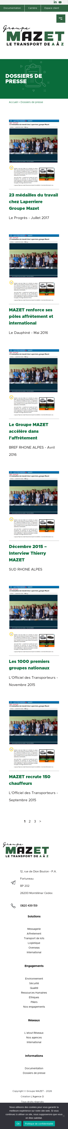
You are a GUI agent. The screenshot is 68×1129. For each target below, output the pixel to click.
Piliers (34, 1002)
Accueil (13, 102)
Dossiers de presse (34, 1073)
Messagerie (34, 929)
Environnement (34, 979)
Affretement (34, 934)
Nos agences (34, 1037)
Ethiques (34, 997)
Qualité (34, 988)
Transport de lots (34, 938)
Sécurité (34, 983)
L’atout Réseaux (34, 1033)
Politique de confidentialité (39, 1123)
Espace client (51, 8)
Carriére (32, 8)
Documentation (12, 8)
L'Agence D (37, 1097)
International (34, 952)
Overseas (34, 948)
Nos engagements (34, 1007)
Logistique (34, 943)
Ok (18, 1123)
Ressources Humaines (34, 993)
